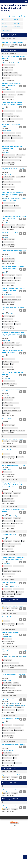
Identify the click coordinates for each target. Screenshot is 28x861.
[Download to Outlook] (20, 45)
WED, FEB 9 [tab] (17, 23)
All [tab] (3, 19)
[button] (15, 16)
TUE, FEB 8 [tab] (5, 23)
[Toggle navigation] (14, 1)
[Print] (23, 16)
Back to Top (25, 857)
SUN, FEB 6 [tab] (17, 19)
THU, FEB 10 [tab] (5, 27)
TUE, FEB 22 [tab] (17, 27)
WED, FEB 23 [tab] (5, 30)
